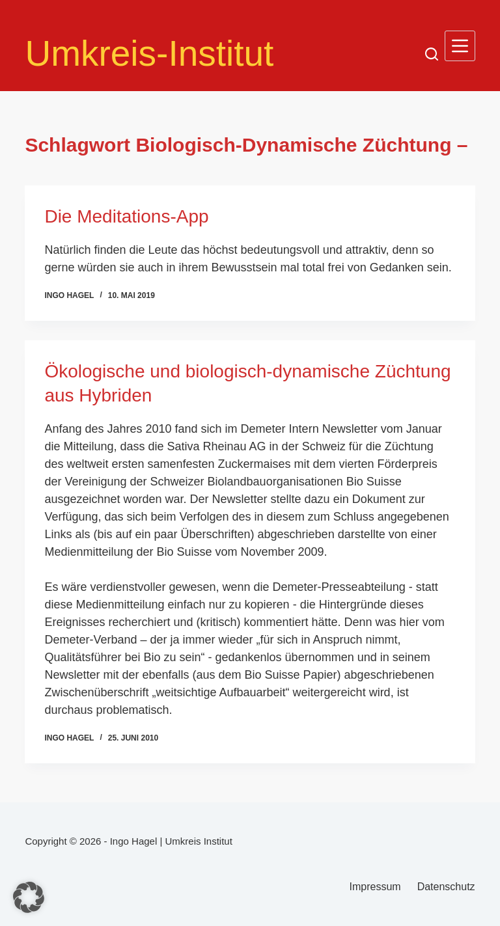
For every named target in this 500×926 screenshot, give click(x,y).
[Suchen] (431, 54)
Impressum (375, 886)
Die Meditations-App (126, 216)
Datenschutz (446, 886)
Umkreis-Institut (149, 53)
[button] (28, 897)
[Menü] (460, 46)
